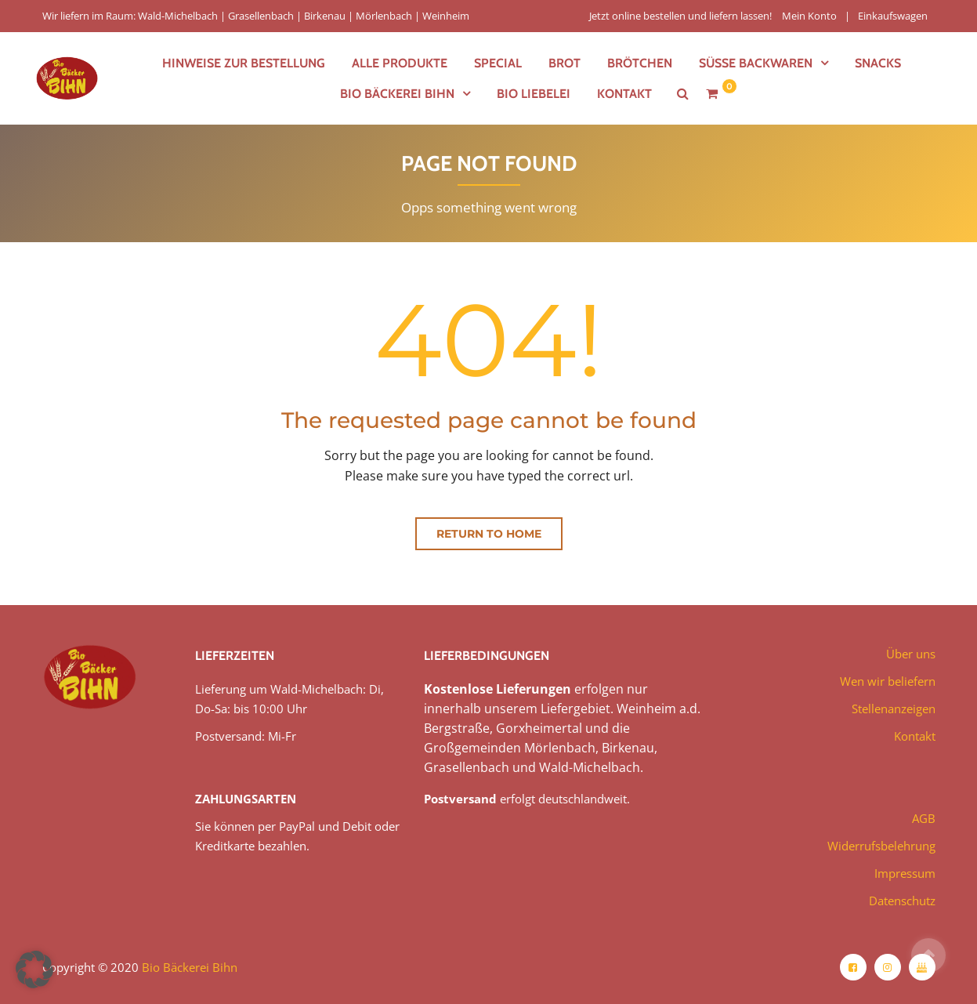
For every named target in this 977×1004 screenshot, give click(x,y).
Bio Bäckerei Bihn (397, 93)
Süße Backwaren (755, 63)
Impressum (904, 873)
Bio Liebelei (533, 93)
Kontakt (624, 93)
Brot (564, 63)
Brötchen (639, 63)
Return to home (488, 534)
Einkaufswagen (893, 16)
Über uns (910, 653)
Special (498, 63)
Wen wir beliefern (887, 681)
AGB (923, 818)
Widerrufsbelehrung (881, 846)
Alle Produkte (399, 63)
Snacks (878, 63)
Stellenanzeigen (893, 708)
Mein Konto (809, 16)
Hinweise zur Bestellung (243, 63)
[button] (34, 969)
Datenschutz (902, 900)
